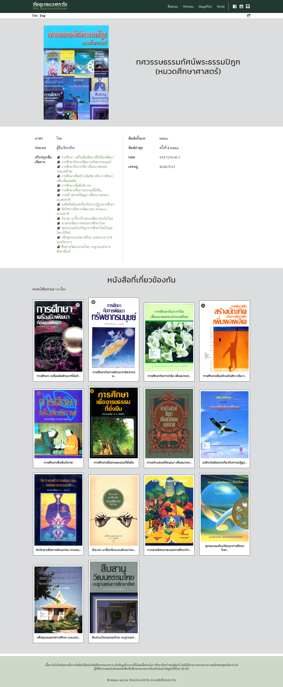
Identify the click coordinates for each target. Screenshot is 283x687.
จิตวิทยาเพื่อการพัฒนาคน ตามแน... (58, 549)
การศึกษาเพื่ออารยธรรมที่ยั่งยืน (82, 190)
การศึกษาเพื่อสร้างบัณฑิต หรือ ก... (224, 375)
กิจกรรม (188, 6)
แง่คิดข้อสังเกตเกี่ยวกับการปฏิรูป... (224, 462)
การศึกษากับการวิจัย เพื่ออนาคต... (169, 375)
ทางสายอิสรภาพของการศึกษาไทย (83, 223)
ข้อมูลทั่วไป (205, 6)
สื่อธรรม (173, 6)
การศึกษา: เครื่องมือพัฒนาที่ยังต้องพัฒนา (88, 157)
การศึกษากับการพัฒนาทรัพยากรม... (114, 374)
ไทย (35, 15)
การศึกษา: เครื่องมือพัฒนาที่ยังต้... (58, 375)
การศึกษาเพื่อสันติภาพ (76, 185)
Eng (42, 15)
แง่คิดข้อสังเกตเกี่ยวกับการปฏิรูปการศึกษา (88, 204)
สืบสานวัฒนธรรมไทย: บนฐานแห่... (114, 637)
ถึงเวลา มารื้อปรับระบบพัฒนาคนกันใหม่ (87, 218)
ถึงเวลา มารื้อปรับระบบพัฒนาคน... (114, 549)
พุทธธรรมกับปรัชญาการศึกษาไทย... (224, 547)
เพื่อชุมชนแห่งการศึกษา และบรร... (58, 637)
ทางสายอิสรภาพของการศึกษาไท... (169, 549)
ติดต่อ (221, 6)
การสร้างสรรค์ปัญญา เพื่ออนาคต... (169, 462)
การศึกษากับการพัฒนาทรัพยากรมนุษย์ (86, 162)
